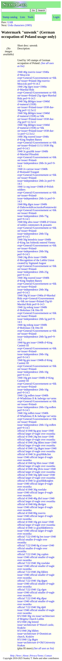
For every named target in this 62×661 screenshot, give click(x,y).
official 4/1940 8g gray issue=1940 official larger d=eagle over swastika (36, 432)
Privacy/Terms (36, 655)
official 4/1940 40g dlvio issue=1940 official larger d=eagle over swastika (36, 470)
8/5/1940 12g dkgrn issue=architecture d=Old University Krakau (36, 642)
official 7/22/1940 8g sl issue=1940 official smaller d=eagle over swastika (35, 548)
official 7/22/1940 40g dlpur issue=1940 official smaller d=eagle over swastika (36, 601)
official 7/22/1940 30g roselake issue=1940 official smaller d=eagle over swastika (36, 566)
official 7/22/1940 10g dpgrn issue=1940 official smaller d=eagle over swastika (36, 583)
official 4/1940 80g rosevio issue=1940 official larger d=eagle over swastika (35, 516)
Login (56, 17)
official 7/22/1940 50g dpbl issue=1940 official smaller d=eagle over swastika (36, 610)
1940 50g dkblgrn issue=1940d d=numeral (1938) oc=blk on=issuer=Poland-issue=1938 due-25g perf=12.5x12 (35, 117)
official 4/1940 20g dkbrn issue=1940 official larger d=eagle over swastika (36, 444)
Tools (30, 17)
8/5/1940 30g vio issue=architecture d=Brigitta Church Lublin (36, 617)
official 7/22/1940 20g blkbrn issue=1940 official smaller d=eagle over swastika (36, 574)
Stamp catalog (10, 17)
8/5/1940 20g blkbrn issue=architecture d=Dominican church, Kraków (34, 633)
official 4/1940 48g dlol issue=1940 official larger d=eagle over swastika (36, 500)
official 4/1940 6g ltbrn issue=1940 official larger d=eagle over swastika (36, 464)
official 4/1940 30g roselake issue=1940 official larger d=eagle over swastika (35, 492)
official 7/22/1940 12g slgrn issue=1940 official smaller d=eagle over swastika (36, 592)
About (25, 655)
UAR (10, 22)
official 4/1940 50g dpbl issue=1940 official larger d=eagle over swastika (36, 476)
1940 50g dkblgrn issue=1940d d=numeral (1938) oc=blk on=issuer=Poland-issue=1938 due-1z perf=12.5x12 (35, 129)
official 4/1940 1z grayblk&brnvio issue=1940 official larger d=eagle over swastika (35, 530)
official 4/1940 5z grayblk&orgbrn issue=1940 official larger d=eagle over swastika (35, 483)
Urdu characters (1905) (20, 25)
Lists (22, 17)
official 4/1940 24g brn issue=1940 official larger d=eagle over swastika (36, 438)
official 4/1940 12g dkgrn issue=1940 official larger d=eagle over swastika (36, 450)
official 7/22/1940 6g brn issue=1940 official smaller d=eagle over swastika (36, 539)
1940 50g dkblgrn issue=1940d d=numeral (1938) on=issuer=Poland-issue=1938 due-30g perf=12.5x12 (35, 106)
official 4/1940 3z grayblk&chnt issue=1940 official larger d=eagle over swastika (35, 457)
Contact (48, 655)
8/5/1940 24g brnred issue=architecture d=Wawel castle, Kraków (35, 624)
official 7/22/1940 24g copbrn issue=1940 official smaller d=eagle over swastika (36, 557)
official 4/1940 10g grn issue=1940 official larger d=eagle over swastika (36, 523)
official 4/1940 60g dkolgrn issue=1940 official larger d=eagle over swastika (35, 507)
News (18, 655)
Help (12, 655)
